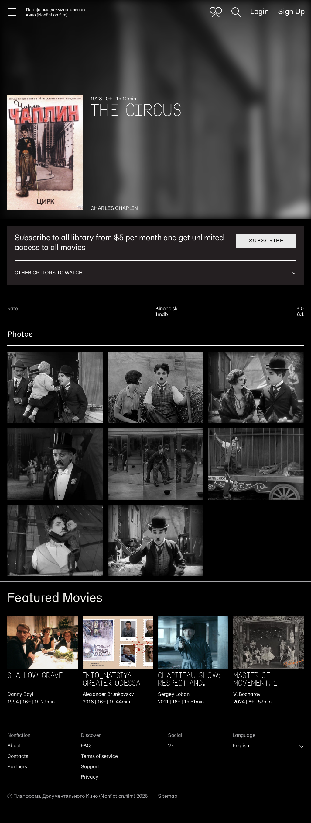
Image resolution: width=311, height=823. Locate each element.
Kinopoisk (167, 309)
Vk (171, 746)
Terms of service (99, 756)
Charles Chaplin (114, 208)
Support (90, 767)
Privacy (89, 777)
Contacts (17, 756)
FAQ (86, 746)
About (14, 746)
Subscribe (266, 241)
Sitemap (168, 796)
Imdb (162, 314)
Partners (17, 767)
